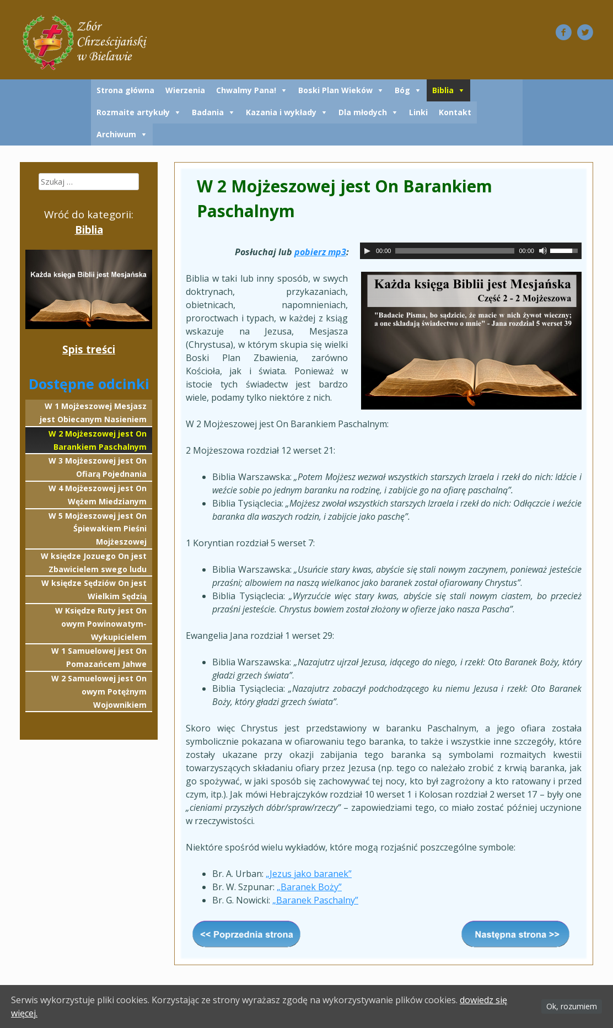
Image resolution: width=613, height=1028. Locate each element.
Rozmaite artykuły (133, 112)
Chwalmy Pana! (246, 90)
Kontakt (455, 112)
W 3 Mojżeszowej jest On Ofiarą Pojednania (98, 467)
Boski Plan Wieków (335, 90)
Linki (418, 112)
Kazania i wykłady (281, 112)
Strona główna (125, 90)
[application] (471, 251)
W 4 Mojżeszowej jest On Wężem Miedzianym (98, 495)
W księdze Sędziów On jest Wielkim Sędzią (94, 589)
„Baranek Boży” (309, 887)
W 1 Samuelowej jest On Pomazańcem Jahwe (99, 657)
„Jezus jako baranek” (309, 874)
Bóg (402, 90)
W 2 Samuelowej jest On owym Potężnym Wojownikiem (99, 691)
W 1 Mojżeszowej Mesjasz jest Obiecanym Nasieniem (93, 412)
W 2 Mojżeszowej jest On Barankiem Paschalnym (98, 440)
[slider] (454, 251)
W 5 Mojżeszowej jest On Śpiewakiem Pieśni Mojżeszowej (98, 528)
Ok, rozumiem (571, 1006)
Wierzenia (185, 90)
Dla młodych (362, 112)
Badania (208, 112)
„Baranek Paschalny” (315, 900)
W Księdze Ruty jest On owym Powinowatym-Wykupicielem (101, 623)
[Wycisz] (543, 250)
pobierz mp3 (320, 252)
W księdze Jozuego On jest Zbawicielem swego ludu (94, 562)
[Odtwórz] (367, 250)
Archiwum (116, 134)
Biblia (443, 90)
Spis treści (88, 349)
